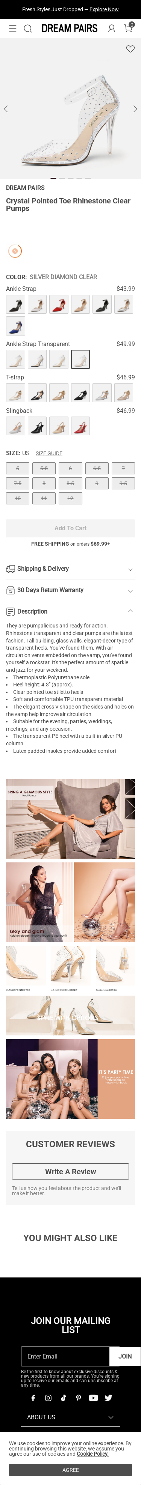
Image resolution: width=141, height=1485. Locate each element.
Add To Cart (70, 528)
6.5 (97, 468)
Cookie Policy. (93, 1454)
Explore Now (104, 9)
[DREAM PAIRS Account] (111, 28)
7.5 (17, 483)
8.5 (70, 483)
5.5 (44, 468)
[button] (13, 28)
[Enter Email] (65, 1356)
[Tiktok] (63, 1397)
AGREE (70, 1470)
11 (44, 498)
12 (70, 498)
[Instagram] (48, 1397)
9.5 (123, 483)
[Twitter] (108, 1397)
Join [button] (125, 1356)
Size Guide (49, 453)
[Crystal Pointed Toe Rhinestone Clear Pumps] (15, 304)
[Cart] (128, 28)
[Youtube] (93, 1397)
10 (18, 498)
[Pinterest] (78, 1397)
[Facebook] (33, 1397)
